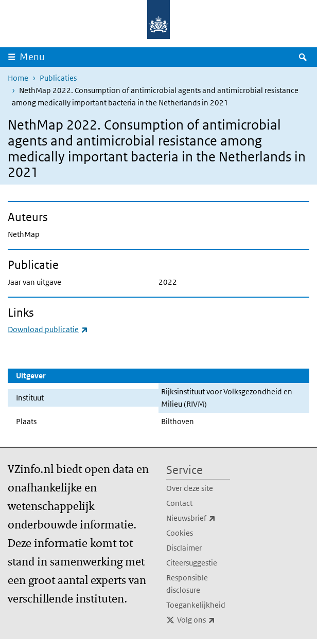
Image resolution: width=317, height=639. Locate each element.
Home (18, 78)
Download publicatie (48, 329)
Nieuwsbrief (198, 518)
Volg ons (203, 620)
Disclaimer (184, 548)
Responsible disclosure (187, 584)
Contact (179, 503)
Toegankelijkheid (195, 605)
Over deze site (189, 488)
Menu (32, 57)
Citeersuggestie (191, 563)
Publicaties (58, 78)
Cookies (179, 533)
